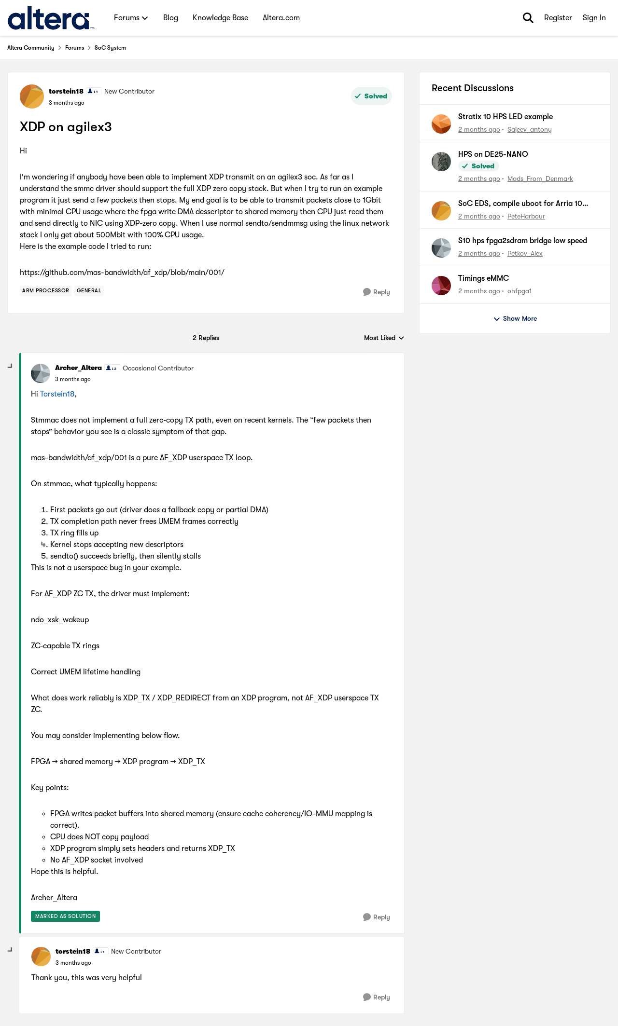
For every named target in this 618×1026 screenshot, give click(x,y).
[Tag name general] (89, 291)
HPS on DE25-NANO (493, 154)
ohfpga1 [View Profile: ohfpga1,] (519, 291)
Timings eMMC (483, 278)
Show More (515, 319)
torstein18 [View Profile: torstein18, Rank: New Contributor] (66, 91)
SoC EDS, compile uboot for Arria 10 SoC (520, 204)
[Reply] (376, 292)
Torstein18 (57, 394)
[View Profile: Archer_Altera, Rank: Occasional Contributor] (40, 373)
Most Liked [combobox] (384, 338)
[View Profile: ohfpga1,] (441, 285)
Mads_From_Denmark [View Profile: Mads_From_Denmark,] (540, 178)
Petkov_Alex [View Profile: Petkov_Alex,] (525, 253)
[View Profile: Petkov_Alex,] (441, 248)
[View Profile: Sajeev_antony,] (441, 124)
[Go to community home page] (51, 18)
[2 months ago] (479, 129)
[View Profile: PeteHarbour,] (441, 210)
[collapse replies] (10, 366)
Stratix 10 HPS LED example (505, 116)
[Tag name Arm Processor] (46, 291)
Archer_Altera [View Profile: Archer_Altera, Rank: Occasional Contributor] (78, 367)
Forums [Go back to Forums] (74, 47)
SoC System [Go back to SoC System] (110, 47)
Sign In (594, 18)
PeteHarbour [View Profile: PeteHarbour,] (526, 215)
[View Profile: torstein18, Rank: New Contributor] (32, 96)
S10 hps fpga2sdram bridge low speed (522, 240)
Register (558, 18)
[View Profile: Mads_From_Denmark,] (441, 161)
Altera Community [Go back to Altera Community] (31, 47)
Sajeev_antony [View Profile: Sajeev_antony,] (529, 129)
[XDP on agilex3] (73, 379)
